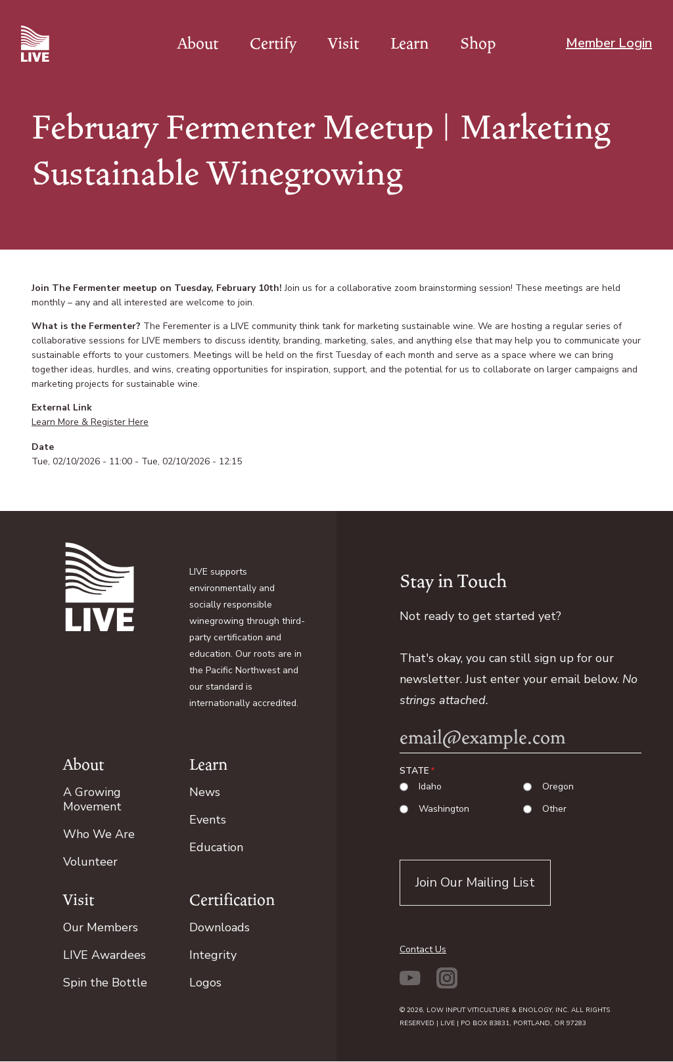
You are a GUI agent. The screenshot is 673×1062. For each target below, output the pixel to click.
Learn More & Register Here (90, 422)
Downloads (219, 927)
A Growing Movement (92, 799)
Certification (232, 900)
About (197, 43)
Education (216, 847)
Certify (273, 43)
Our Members (100, 927)
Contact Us (423, 949)
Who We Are (99, 834)
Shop (478, 43)
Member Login (609, 43)
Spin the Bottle (105, 982)
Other (554, 809)
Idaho (430, 787)
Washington (444, 809)
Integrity (213, 955)
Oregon (558, 787)
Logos (205, 982)
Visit (343, 43)
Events (207, 819)
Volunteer (90, 861)
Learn (409, 43)
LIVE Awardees (104, 955)
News (204, 792)
